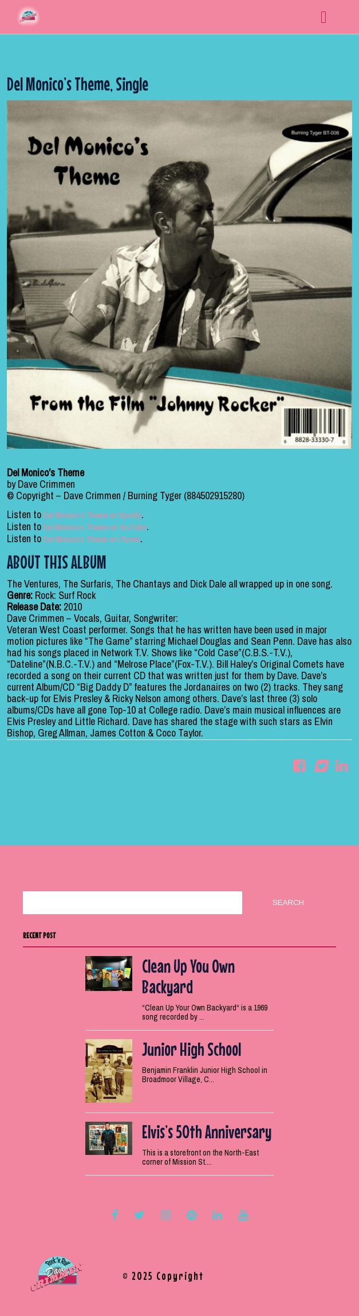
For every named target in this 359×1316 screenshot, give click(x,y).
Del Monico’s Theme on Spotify (92, 515)
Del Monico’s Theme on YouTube (95, 527)
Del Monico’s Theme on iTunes (92, 539)
